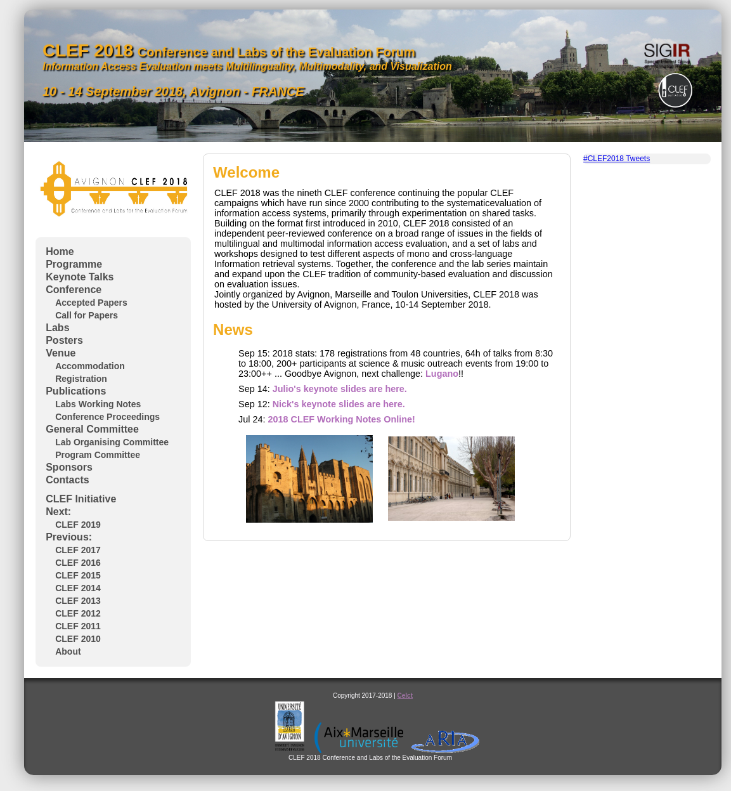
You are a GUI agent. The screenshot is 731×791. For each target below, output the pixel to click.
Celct (405, 695)
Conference (73, 289)
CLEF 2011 (78, 626)
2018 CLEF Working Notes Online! (341, 419)
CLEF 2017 (78, 550)
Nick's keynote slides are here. (339, 404)
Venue (60, 353)
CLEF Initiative (81, 499)
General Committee (92, 429)
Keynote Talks (79, 276)
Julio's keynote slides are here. (340, 389)
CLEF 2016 (78, 563)
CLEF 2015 (78, 575)
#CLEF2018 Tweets (616, 158)
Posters (64, 340)
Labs (57, 327)
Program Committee (97, 455)
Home (60, 251)
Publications (76, 391)
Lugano (441, 374)
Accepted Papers (91, 302)
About (68, 651)
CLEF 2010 (78, 639)
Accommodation (90, 366)
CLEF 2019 (78, 525)
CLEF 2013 (78, 601)
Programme (74, 264)
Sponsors (69, 467)
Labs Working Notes (98, 404)
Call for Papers (86, 315)
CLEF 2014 (78, 588)
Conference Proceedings (107, 417)
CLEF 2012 (78, 613)
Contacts (67, 479)
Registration (81, 379)
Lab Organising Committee (112, 442)
